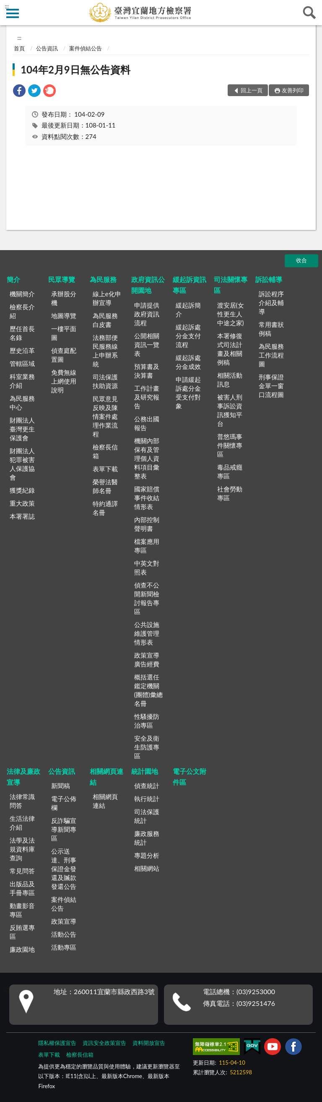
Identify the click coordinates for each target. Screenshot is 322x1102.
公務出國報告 (146, 423)
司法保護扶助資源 (105, 381)
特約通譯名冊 (105, 508)
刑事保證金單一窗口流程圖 (271, 385)
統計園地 (144, 771)
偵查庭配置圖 (63, 355)
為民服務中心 (22, 402)
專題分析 (146, 855)
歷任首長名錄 (22, 333)
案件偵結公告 (85, 48)
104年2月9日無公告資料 (75, 69)
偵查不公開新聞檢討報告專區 (146, 598)
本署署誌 (22, 516)
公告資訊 (47, 48)
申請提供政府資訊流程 (146, 313)
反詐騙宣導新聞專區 (63, 829)
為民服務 (103, 279)
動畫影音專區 (22, 910)
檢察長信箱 (105, 451)
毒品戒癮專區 (229, 471)
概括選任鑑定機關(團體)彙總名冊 (148, 690)
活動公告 (63, 934)
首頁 (19, 48)
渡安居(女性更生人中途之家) (230, 313)
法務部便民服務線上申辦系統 (105, 351)
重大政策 (22, 503)
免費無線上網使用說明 (63, 381)
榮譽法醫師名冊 (105, 486)
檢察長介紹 (22, 311)
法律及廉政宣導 (23, 776)
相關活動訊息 (229, 379)
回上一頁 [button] (251, 90)
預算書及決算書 (146, 371)
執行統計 (146, 798)
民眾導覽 (61, 279)
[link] (19, 91)
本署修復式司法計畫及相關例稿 (229, 349)
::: (7, 6)
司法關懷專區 (230, 284)
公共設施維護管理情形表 (146, 633)
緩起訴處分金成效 (188, 362)
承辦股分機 (63, 298)
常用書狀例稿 (271, 329)
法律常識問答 (22, 801)
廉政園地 (22, 949)
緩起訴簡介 (188, 309)
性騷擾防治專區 (146, 721)
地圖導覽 (63, 315)
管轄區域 (22, 363)
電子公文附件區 (189, 776)
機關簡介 (22, 294)
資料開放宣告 (148, 1042)
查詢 (309, 12)
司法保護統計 (146, 816)
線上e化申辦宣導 (107, 298)
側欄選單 (12, 13)
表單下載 (105, 469)
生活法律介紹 (22, 823)
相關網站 (146, 868)
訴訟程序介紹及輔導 (271, 302)
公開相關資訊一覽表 (146, 344)
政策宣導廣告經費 (146, 659)
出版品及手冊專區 (22, 888)
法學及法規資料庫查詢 (22, 849)
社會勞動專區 (229, 493)
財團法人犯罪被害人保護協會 (22, 464)
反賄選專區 (22, 932)
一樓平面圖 (63, 333)
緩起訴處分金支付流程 (188, 335)
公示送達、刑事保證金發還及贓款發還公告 (63, 868)
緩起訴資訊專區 (189, 284)
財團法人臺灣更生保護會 (22, 428)
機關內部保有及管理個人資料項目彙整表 (146, 458)
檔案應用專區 (146, 546)
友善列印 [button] (293, 90)
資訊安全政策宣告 (104, 1042)
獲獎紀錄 (22, 490)
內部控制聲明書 (146, 524)
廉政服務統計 (146, 838)
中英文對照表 (146, 567)
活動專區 (63, 947)
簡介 (13, 279)
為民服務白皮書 (105, 320)
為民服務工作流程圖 (271, 355)
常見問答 (22, 871)
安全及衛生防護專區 (146, 747)
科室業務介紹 (22, 381)
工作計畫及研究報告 (146, 397)
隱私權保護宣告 (57, 1042)
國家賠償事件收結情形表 (146, 497)
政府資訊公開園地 (148, 284)
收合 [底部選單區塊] (301, 260)
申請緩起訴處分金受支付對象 (188, 393)
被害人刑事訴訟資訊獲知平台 (229, 410)
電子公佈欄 (63, 803)
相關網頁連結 (106, 776)
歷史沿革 (22, 350)
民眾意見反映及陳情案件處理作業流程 (105, 416)
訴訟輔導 (268, 279)
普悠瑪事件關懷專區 (229, 445)
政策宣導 (63, 921)
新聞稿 (60, 785)
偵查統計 (146, 785)
